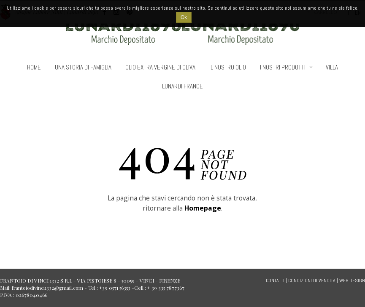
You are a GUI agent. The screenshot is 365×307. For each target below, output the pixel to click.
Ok (184, 17)
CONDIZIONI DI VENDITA (311, 280)
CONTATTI (275, 280)
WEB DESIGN (352, 280)
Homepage (202, 208)
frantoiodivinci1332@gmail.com (47, 287)
